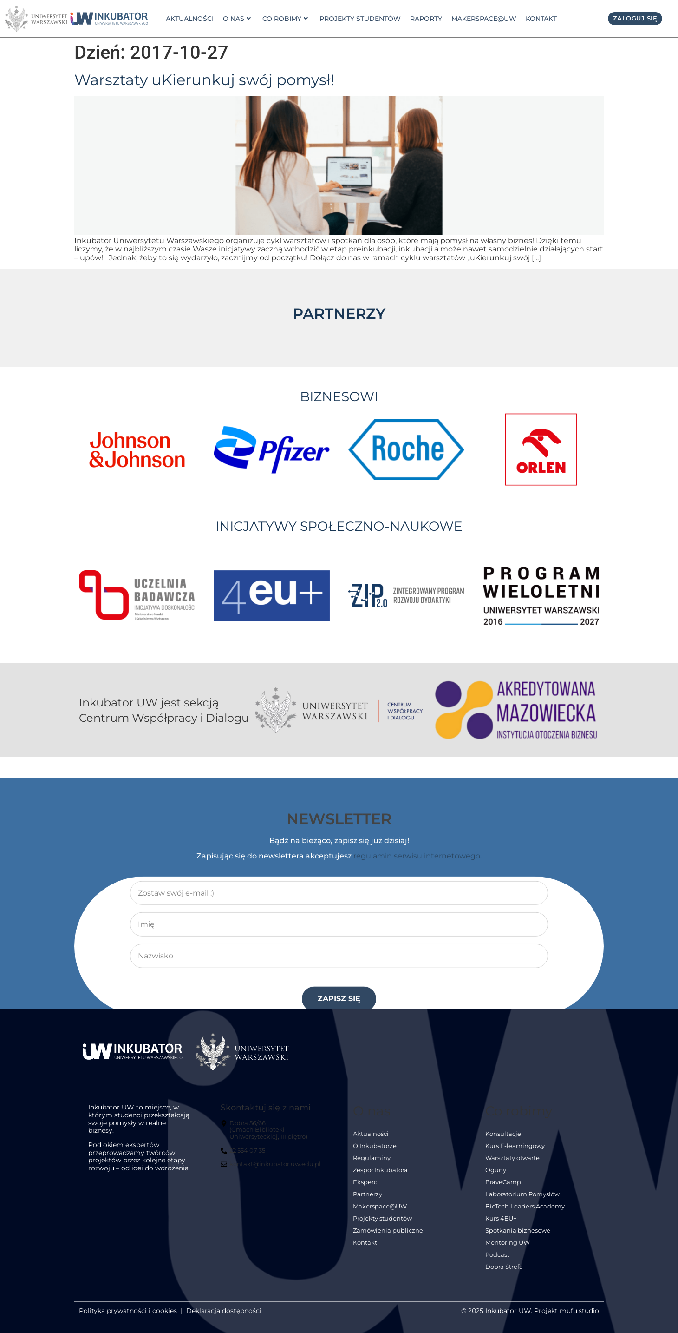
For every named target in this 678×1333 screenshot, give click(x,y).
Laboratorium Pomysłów (522, 1194)
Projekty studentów (360, 18)
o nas (237, 18)
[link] (109, 18)
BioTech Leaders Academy (525, 1206)
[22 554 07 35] (244, 1154)
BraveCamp (503, 1182)
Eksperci (366, 1182)
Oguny (495, 1170)
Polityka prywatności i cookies (128, 1311)
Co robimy (285, 18)
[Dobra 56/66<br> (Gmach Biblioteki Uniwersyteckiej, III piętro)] (272, 1134)
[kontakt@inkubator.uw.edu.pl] (272, 1168)
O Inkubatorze (375, 1145)
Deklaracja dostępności (223, 1311)
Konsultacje (503, 1133)
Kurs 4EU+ (500, 1218)
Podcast (497, 1254)
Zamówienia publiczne (388, 1230)
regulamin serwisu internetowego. (417, 1005)
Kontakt (541, 18)
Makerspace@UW (483, 18)
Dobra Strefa (504, 1266)
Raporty (426, 18)
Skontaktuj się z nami (266, 1107)
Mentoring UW (507, 1242)
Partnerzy (367, 1194)
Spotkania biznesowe (517, 1230)
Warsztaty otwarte (512, 1158)
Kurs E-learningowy (515, 1145)
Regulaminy (372, 1158)
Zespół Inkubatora (380, 1170)
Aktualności (190, 18)
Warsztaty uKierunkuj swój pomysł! (204, 80)
